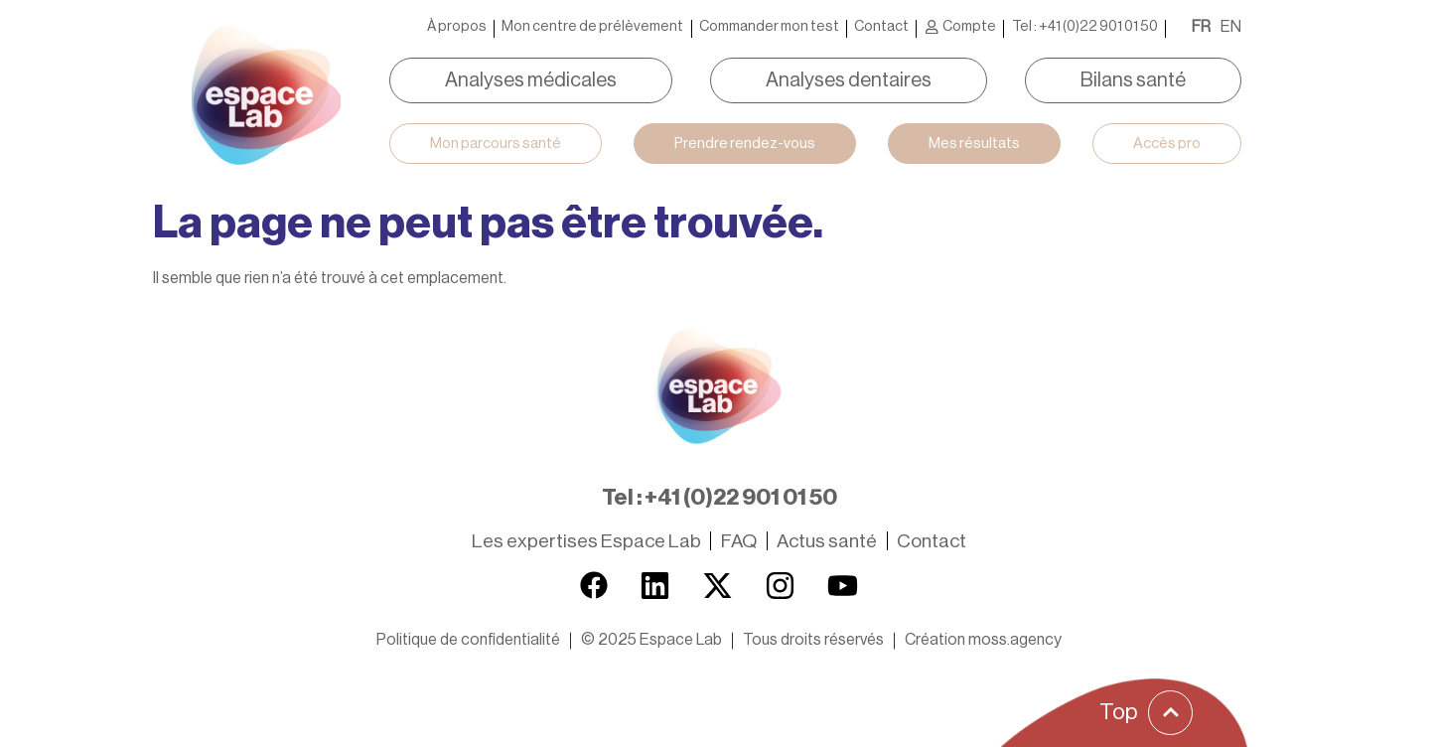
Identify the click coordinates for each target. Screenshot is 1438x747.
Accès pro (1167, 143)
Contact (881, 27)
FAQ (739, 540)
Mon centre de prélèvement (592, 27)
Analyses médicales (531, 80)
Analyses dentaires (849, 80)
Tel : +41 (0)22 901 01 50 (1085, 27)
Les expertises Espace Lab (586, 540)
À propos (457, 27)
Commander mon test (769, 27)
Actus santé (827, 540)
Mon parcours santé (495, 143)
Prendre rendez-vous (744, 143)
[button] (651, 640)
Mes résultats (974, 143)
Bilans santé (1133, 80)
